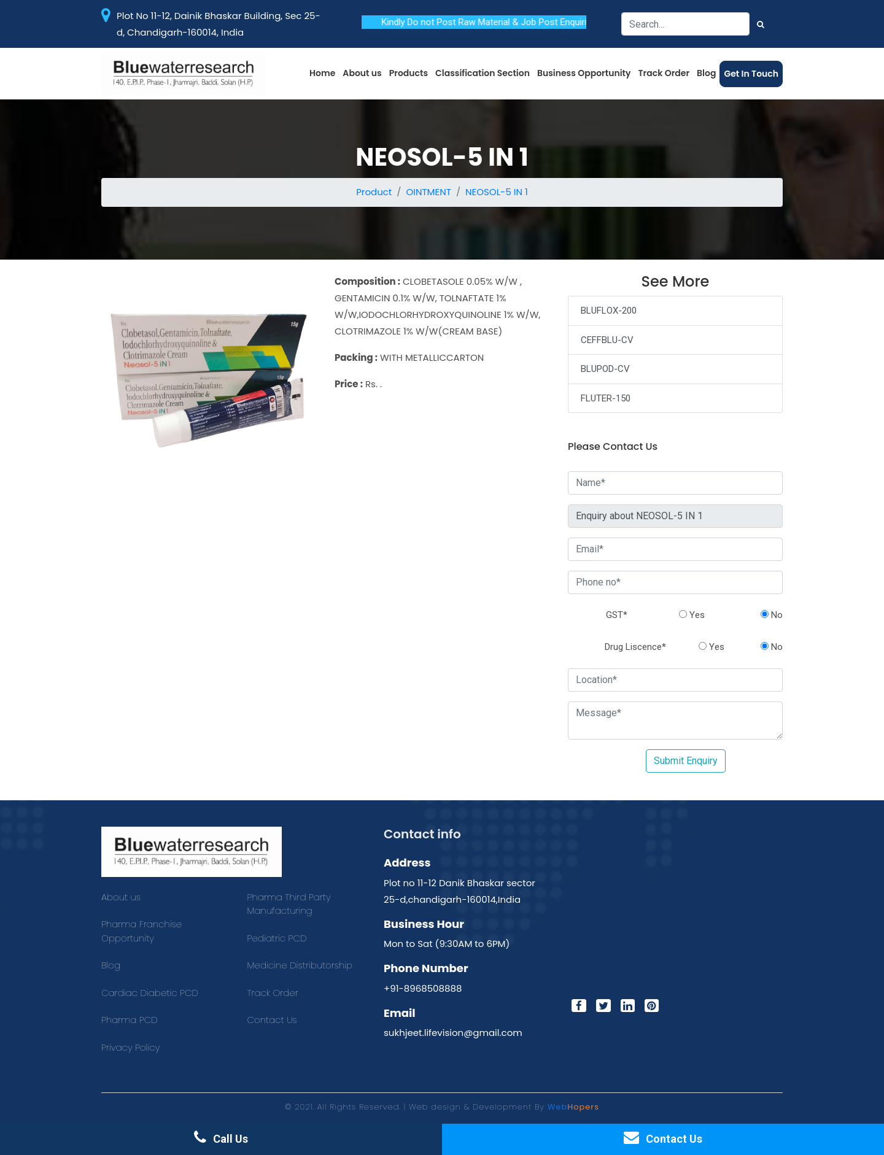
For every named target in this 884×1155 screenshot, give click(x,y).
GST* (616, 614)
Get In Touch (751, 74)
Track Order (664, 73)
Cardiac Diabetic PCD (149, 992)
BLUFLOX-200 (609, 310)
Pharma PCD (129, 1019)
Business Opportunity (584, 73)
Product (374, 191)
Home (322, 73)
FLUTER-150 (605, 398)
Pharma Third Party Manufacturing (289, 903)
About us (362, 73)
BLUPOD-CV (605, 368)
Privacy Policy (130, 1047)
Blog (706, 73)
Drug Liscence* (635, 646)
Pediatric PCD (277, 938)
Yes (692, 614)
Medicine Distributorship (300, 965)
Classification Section (482, 73)
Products (408, 73)
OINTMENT (428, 191)
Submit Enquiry (686, 761)
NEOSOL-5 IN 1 (496, 191)
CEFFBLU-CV (607, 340)
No (772, 614)
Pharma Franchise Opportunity (141, 930)
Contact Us (272, 1019)
